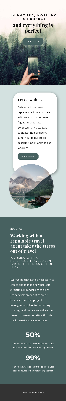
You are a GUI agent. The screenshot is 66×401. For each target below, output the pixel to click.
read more (33, 41)
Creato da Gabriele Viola (33, 392)
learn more (28, 156)
